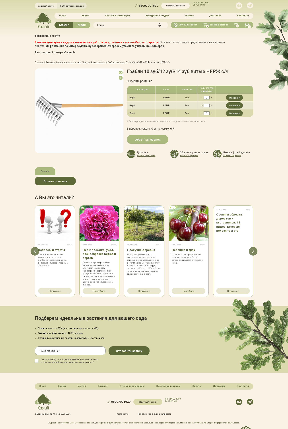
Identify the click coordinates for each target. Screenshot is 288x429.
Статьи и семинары (117, 15)
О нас (62, 15)
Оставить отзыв (55, 181)
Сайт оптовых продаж (72, 6)
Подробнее (55, 291)
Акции (85, 15)
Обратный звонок (175, 5)
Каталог (64, 24)
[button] (34, 251)
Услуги (82, 24)
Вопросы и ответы (51, 249)
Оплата (189, 15)
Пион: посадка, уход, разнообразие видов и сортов (99, 253)
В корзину (234, 98)
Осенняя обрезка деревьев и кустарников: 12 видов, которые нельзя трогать (229, 222)
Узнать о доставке (146, 155)
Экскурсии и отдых (157, 15)
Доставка (215, 15)
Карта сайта (122, 413)
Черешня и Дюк (183, 249)
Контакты (243, 15)
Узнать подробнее (189, 155)
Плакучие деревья (141, 249)
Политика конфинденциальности (154, 413)
